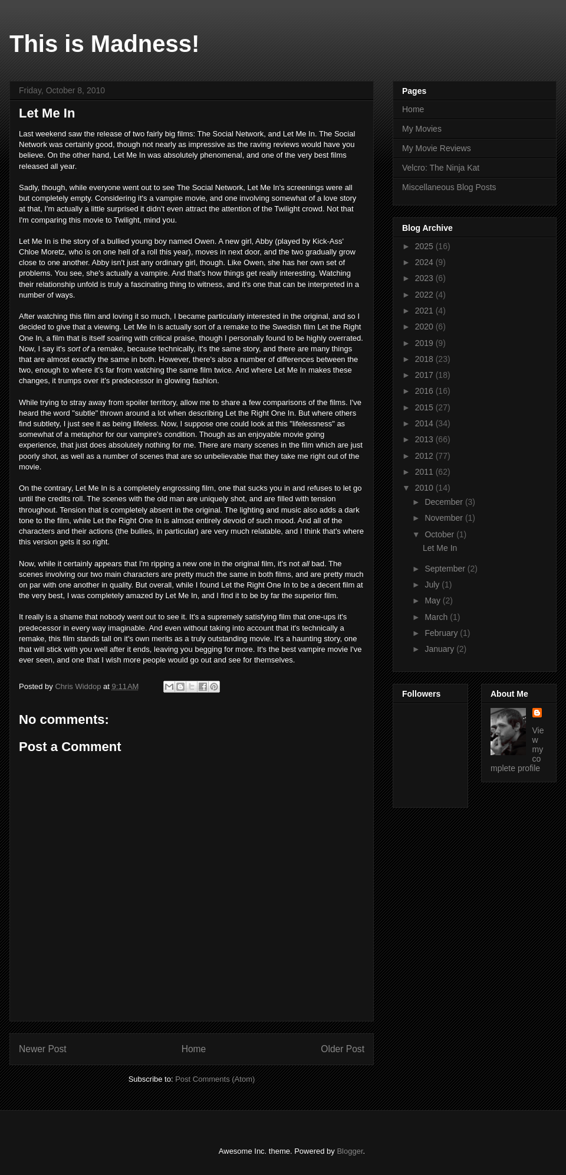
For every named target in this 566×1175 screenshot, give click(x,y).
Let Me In (440, 548)
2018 (425, 359)
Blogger (350, 1151)
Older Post (342, 1049)
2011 (425, 471)
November (444, 518)
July (433, 584)
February (442, 633)
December (444, 502)
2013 (425, 439)
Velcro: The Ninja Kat (440, 167)
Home (194, 1049)
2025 (425, 246)
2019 (425, 343)
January (440, 649)
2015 (425, 407)
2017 (425, 375)
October (440, 534)
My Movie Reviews (436, 148)
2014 (425, 423)
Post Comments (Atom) (215, 1079)
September (445, 568)
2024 (425, 262)
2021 (425, 310)
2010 (425, 487)
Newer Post (43, 1049)
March (437, 617)
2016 (425, 391)
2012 (425, 456)
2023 (425, 278)
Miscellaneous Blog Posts (449, 187)
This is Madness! (104, 44)
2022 (425, 294)
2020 (425, 326)
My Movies (422, 128)
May (433, 600)
